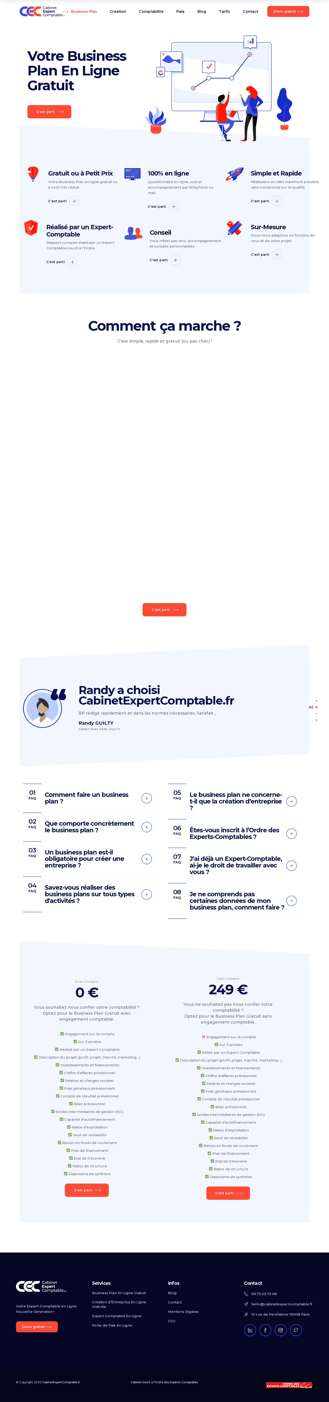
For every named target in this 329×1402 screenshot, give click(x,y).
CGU (171, 1321)
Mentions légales (183, 1311)
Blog (172, 1293)
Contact (175, 1302)
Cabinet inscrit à (164, 1382)
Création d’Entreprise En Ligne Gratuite (119, 1304)
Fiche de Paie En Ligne (112, 1325)
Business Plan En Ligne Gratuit (119, 1293)
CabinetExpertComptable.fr (61, 1382)
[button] (316, 700)
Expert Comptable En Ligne (116, 1316)
